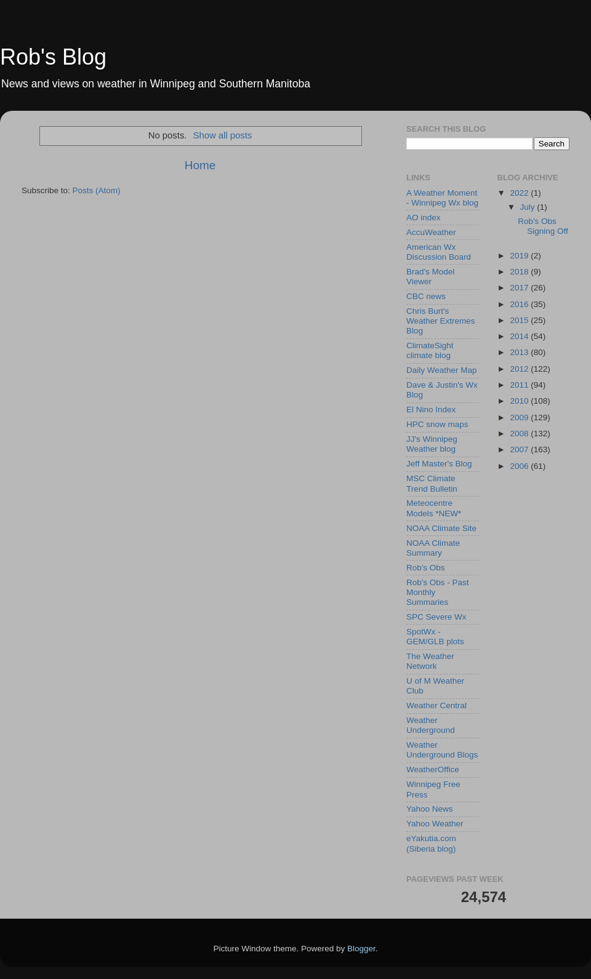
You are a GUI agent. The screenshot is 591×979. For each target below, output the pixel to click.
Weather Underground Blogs (442, 749)
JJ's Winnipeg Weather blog (431, 444)
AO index (423, 217)
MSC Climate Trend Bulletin (431, 483)
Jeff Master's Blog (439, 463)
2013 (520, 352)
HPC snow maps (437, 424)
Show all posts (222, 135)
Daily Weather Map (441, 370)
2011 (520, 385)
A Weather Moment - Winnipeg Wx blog (442, 197)
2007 (520, 449)
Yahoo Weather (435, 823)
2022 (520, 193)
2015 (520, 320)
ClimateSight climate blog (430, 350)
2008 (520, 433)
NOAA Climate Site (441, 528)
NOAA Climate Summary (433, 547)
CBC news (426, 296)
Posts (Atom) (97, 190)
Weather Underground (430, 725)
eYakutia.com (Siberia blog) (431, 843)
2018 (520, 271)
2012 (520, 369)
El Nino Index (431, 409)
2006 (520, 466)
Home (200, 165)
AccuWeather (431, 232)
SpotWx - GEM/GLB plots (435, 636)
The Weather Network (430, 661)
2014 (520, 336)
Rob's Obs (425, 567)
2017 (520, 287)
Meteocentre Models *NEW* (433, 507)
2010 (520, 401)
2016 (520, 304)
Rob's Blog (53, 57)
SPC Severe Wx (436, 616)
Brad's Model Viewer (430, 276)
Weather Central (436, 705)
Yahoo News (429, 808)
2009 (520, 417)
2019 (520, 255)
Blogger (361, 948)
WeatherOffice (432, 769)
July (528, 207)
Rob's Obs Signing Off (543, 226)
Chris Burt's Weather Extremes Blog (440, 320)
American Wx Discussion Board (438, 252)
